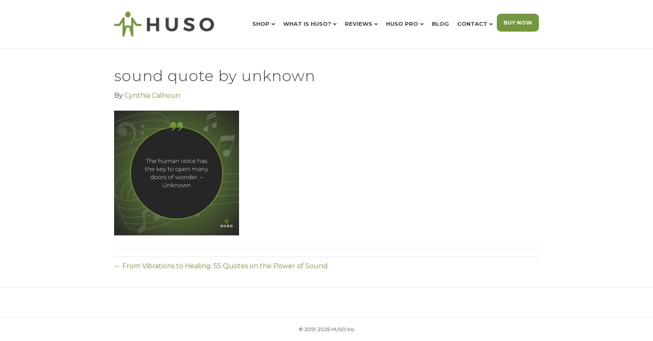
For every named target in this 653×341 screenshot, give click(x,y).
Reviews (358, 23)
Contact (472, 23)
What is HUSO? (307, 23)
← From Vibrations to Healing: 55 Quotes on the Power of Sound (221, 266)
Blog (440, 23)
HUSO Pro (402, 23)
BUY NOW (517, 22)
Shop (260, 23)
